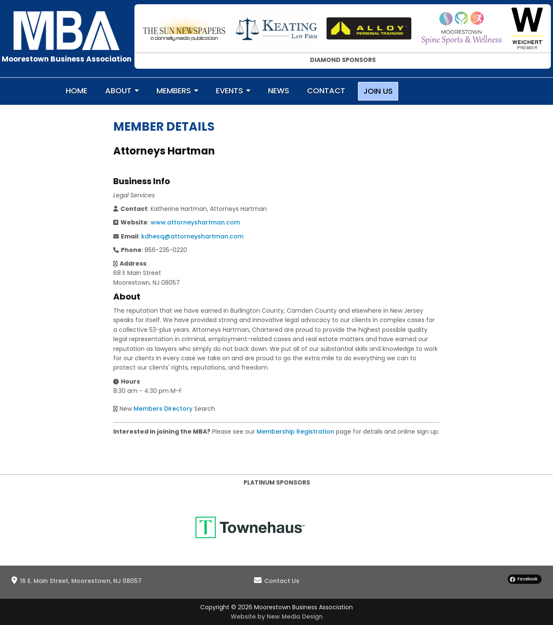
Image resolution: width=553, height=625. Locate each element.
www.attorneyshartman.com (195, 222)
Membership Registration (295, 431)
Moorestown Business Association (66, 59)
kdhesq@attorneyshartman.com (192, 236)
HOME (76, 90)
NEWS (278, 90)
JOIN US (378, 91)
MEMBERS (173, 90)
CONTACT (326, 90)
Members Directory (163, 408)
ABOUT (118, 90)
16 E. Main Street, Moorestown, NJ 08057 (81, 581)
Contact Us (281, 581)
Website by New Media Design (277, 616)
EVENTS (229, 90)
